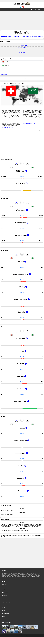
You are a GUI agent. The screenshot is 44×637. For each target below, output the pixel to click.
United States (5, 604)
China (3, 610)
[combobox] (22, 62)
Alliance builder (4, 74)
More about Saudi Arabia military (29, 123)
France (3, 616)
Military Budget (5, 592)
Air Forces (4, 587)
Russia (3, 607)
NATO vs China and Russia (22, 45)
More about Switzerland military (7, 127)
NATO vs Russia (22, 52)
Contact (27, 635)
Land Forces (4, 584)
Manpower (4, 595)
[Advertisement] (22, 21)
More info (30, 0)
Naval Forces (5, 589)
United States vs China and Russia (22, 50)
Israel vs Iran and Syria (22, 47)
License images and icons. (34, 576)
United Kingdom (5, 613)
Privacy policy (17, 635)
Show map (22, 102)
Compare (22, 69)
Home (23, 635)
